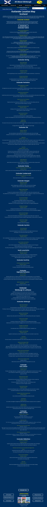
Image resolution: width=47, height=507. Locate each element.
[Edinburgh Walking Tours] (9, 497)
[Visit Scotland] (9, 501)
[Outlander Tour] (24, 490)
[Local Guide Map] (23, 9)
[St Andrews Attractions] (38, 498)
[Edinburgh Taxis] (38, 501)
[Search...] (37, 8)
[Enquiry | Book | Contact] (7, 9)
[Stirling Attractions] (38, 495)
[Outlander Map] (23, 26)
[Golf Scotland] (9, 495)
